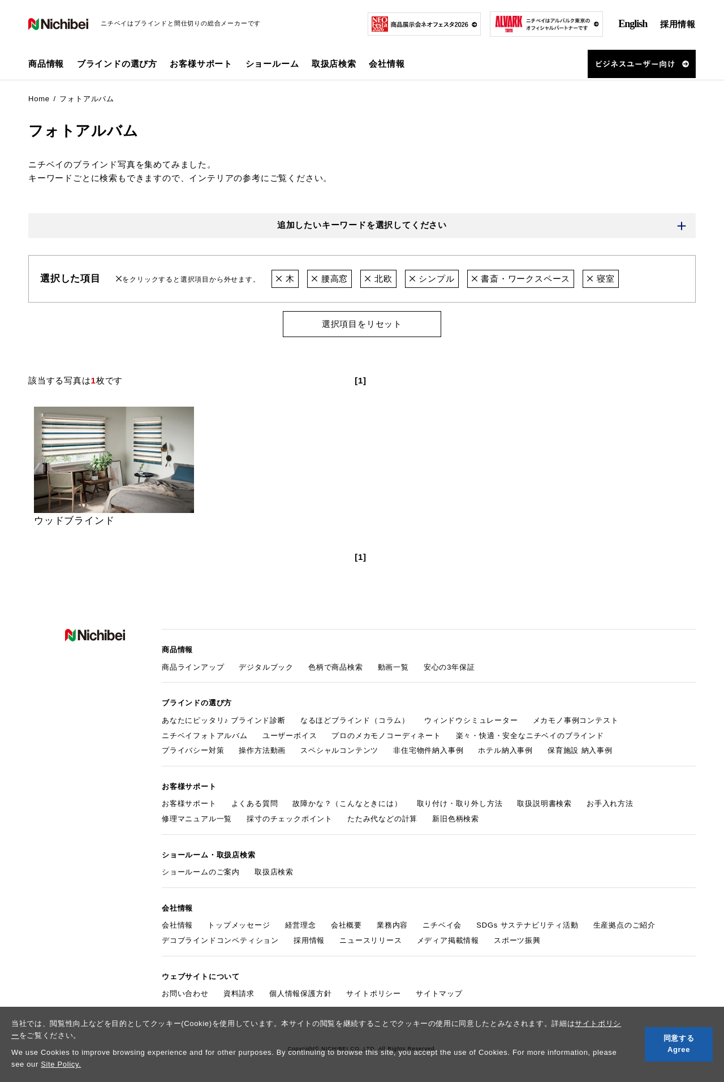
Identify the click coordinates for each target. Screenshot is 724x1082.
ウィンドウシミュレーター (471, 720)
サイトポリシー (373, 994)
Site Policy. (61, 1064)
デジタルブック (266, 667)
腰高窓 (329, 278)
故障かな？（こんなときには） (347, 804)
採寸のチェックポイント (290, 818)
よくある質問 (254, 804)
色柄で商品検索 (335, 667)
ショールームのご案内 (201, 872)
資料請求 (239, 994)
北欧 (378, 278)
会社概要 (346, 925)
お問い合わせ (185, 994)
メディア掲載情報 (448, 940)
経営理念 (300, 925)
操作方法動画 (262, 751)
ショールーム (272, 63)
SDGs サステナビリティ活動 (527, 925)
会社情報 (177, 925)
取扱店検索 (334, 63)
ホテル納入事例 (505, 751)
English (632, 23)
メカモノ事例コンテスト (576, 720)
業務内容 (392, 925)
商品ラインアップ (193, 667)
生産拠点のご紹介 (624, 925)
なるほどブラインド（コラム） (355, 720)
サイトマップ (439, 994)
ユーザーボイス (289, 735)
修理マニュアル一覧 (197, 818)
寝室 (600, 278)
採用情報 (678, 24)
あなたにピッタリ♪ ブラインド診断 (224, 720)
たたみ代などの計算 (382, 818)
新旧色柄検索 (455, 818)
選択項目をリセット (362, 324)
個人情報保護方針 (300, 994)
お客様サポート (189, 804)
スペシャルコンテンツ (339, 751)
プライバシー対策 (193, 751)
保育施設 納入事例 (580, 751)
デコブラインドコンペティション (220, 940)
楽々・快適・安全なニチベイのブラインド (530, 735)
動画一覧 (393, 667)
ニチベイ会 (442, 925)
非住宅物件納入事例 (428, 751)
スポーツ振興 (517, 940)
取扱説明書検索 (544, 804)
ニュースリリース (370, 940)
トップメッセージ (239, 925)
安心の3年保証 (449, 667)
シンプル (432, 278)
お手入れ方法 (610, 804)
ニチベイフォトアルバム (205, 735)
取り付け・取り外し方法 (460, 804)
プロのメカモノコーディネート (386, 735)
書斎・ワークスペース (521, 278)
